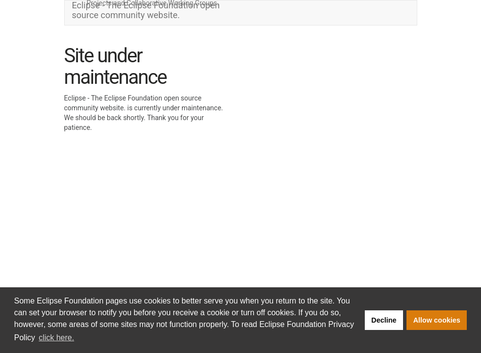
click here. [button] (56, 337)
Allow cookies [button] (436, 320)
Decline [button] (383, 320)
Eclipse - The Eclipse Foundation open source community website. (146, 10)
